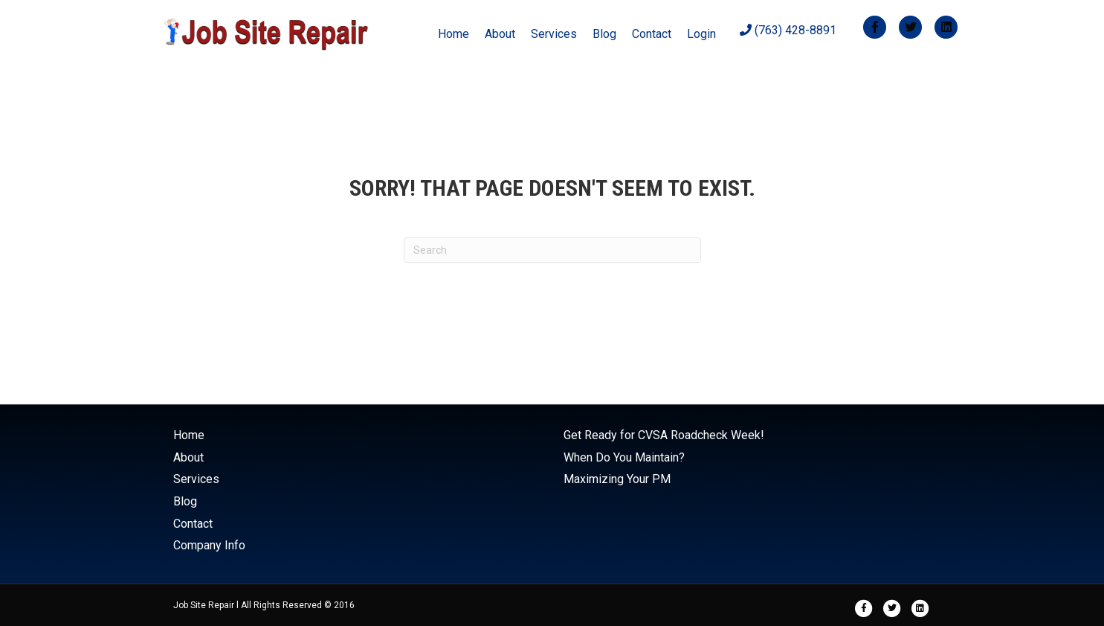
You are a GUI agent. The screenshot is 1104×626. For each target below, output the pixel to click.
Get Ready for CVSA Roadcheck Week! (664, 435)
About (500, 34)
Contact (651, 34)
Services (554, 34)
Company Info (209, 545)
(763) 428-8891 (788, 30)
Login (701, 34)
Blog (604, 34)
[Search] (552, 250)
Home (453, 34)
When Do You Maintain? (624, 457)
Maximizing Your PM (617, 479)
